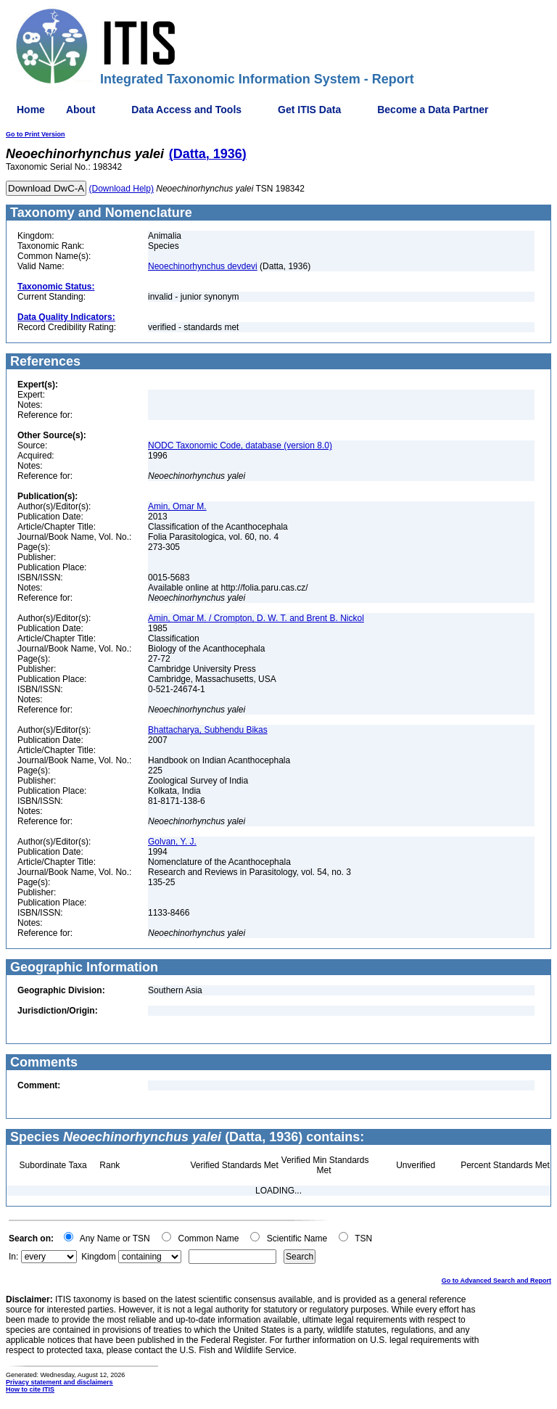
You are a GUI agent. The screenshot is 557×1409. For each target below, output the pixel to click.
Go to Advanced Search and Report (496, 1280)
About (80, 109)
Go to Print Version (35, 134)
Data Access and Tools (186, 109)
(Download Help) (121, 189)
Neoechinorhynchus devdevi (202, 266)
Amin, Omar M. (177, 506)
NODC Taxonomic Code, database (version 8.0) (240, 445)
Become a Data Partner (432, 109)
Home (31, 109)
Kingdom (98, 1257)
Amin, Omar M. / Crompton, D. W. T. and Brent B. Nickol (256, 618)
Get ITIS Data (309, 109)
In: (13, 1257)
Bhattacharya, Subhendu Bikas (208, 730)
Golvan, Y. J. (172, 842)
